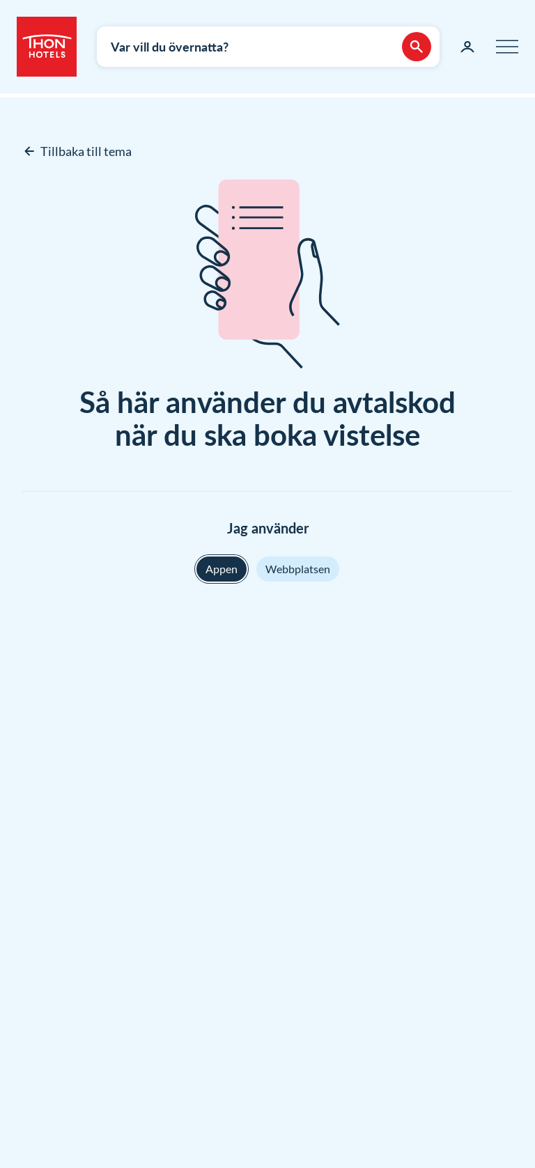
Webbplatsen (297, 568)
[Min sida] (467, 46)
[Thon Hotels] (47, 47)
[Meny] (507, 47)
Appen (222, 568)
